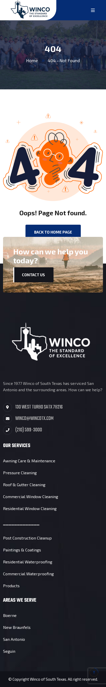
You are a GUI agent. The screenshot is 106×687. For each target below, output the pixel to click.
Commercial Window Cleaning (30, 496)
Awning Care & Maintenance (29, 460)
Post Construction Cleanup (27, 537)
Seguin (9, 651)
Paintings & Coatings (22, 549)
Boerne (10, 615)
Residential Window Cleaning (30, 508)
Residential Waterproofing (27, 561)
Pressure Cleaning (20, 472)
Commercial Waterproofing (28, 573)
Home (32, 60)
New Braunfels (17, 627)
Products (11, 585)
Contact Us (33, 274)
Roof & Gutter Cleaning (24, 484)
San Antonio (14, 639)
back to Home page (53, 232)
